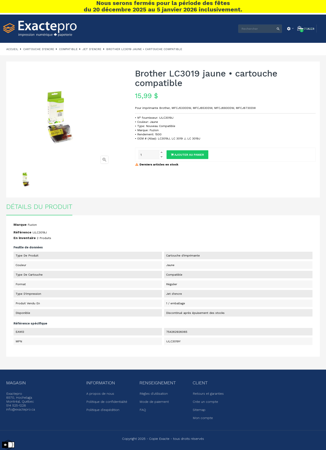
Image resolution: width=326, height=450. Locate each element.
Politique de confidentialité (106, 402)
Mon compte (203, 418)
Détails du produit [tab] (39, 207)
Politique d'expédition (102, 410)
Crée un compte (205, 402)
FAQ (143, 410)
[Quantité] (148, 154)
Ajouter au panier (187, 154)
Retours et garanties (208, 394)
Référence (22, 232)
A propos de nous (100, 394)
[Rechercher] (260, 29)
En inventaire (25, 238)
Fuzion (32, 224)
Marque (20, 225)
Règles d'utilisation (154, 394)
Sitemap (199, 410)
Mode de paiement (154, 402)
